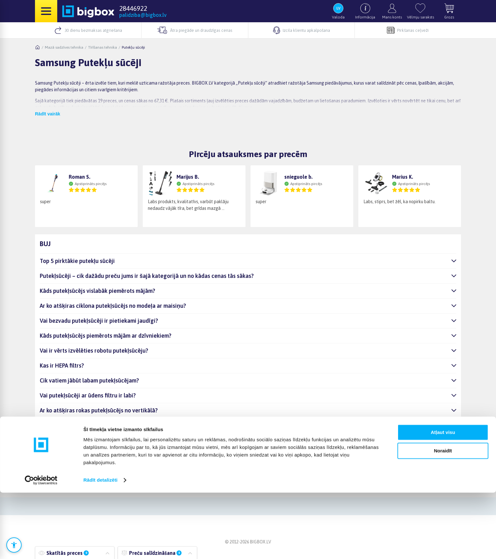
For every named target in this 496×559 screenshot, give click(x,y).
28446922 (133, 8)
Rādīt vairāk (47, 113)
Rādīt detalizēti (100, 546)
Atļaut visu (443, 498)
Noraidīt (443, 517)
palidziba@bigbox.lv (143, 15)
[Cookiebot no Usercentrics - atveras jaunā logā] (41, 546)
